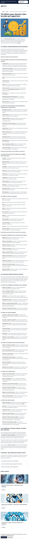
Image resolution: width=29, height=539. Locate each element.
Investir (7, 11)
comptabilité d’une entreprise (13, 89)
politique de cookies (10, 535)
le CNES (23, 403)
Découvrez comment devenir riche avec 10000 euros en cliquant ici (13, 151)
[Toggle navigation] (27, 6)
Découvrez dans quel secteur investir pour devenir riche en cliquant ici (13, 232)
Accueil (3, 11)
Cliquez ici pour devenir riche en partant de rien (9, 56)
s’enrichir (19, 42)
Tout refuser (10, 537)
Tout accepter (4, 537)
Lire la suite (3, 489)
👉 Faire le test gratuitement (21, 2)
